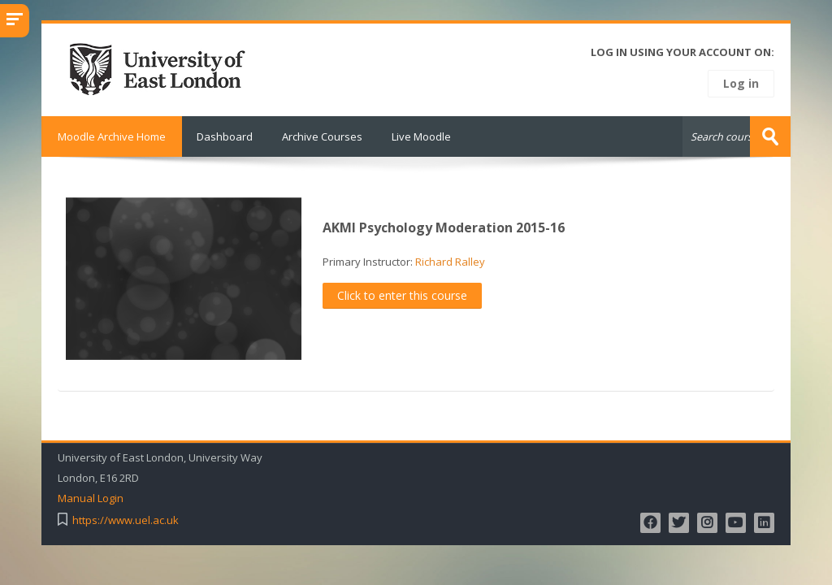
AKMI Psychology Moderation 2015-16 (444, 227)
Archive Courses (322, 136)
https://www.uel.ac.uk (125, 520)
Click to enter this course (402, 295)
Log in (741, 83)
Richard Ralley (450, 261)
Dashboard (225, 136)
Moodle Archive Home (112, 136)
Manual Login (91, 498)
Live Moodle (421, 136)
